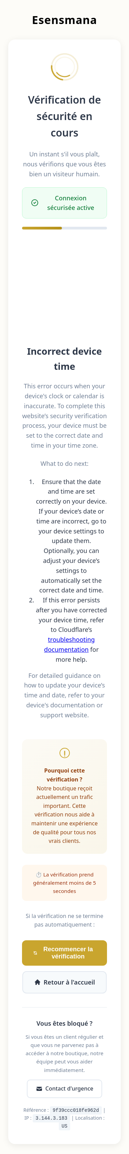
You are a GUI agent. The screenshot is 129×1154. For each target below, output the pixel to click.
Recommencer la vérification (63, 953)
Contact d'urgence (64, 1088)
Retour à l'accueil (64, 982)
